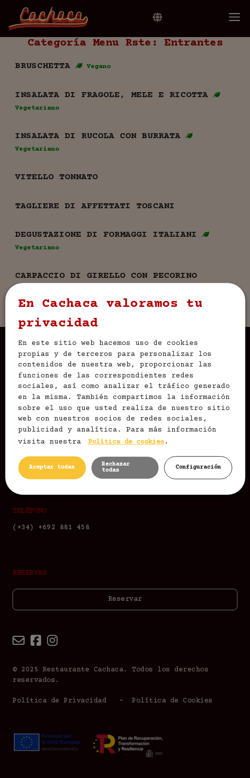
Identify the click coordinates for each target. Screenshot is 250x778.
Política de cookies (126, 443)
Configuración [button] (198, 468)
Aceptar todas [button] (52, 468)
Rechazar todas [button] (116, 468)
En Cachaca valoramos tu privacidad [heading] (110, 314)
